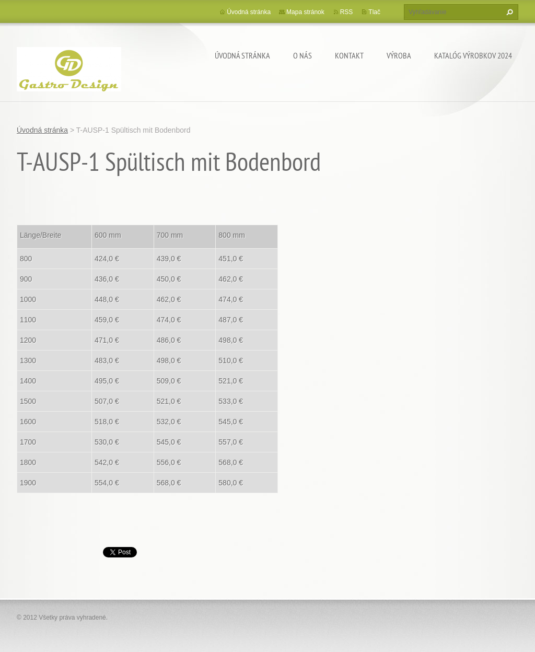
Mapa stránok (305, 12)
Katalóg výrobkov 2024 (473, 55)
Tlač (374, 12)
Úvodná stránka (242, 55)
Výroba (399, 55)
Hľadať (508, 12)
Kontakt (349, 55)
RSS (346, 12)
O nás (302, 55)
